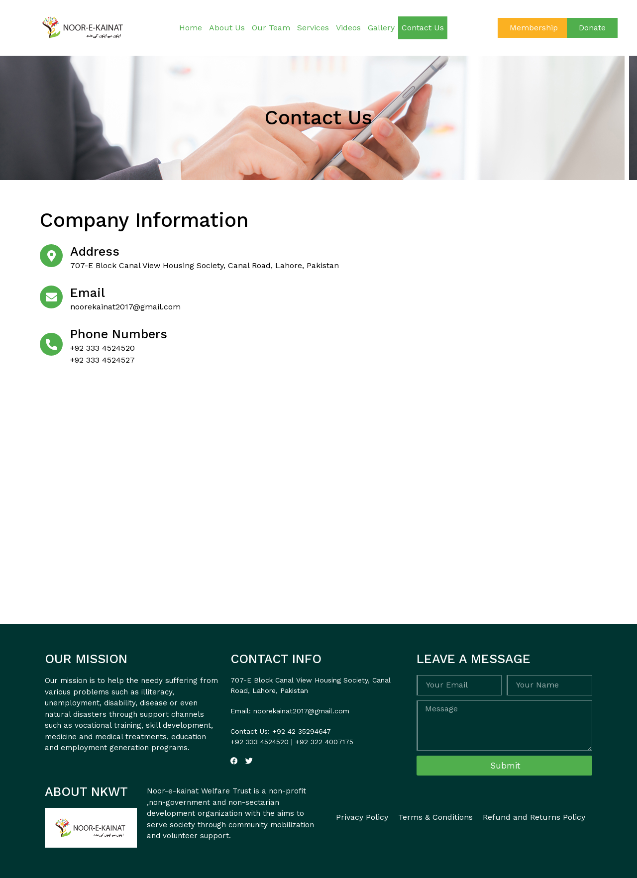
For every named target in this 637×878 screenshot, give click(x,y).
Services (313, 27)
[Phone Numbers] (51, 344)
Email (87, 293)
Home (190, 27)
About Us (227, 27)
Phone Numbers (118, 334)
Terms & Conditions (435, 817)
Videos (348, 27)
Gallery (381, 27)
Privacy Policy (362, 817)
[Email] (51, 297)
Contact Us (423, 27)
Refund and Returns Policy (534, 817)
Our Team (271, 27)
